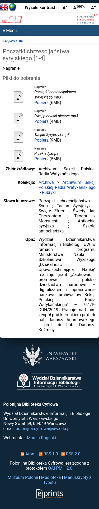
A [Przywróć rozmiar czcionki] (79, 7)
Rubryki (49, 192)
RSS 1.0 (47, 453)
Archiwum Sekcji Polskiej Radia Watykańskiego (67, 185)
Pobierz (41, 102)
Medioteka (51, 477)
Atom (27, 453)
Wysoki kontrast (40, 7)
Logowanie (13, 40)
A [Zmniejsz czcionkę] (65, 7)
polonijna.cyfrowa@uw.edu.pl (43, 428)
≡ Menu (10, 30)
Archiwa (46, 182)
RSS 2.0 (70, 453)
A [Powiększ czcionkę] (93, 7)
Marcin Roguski (41, 437)
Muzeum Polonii (23, 477)
